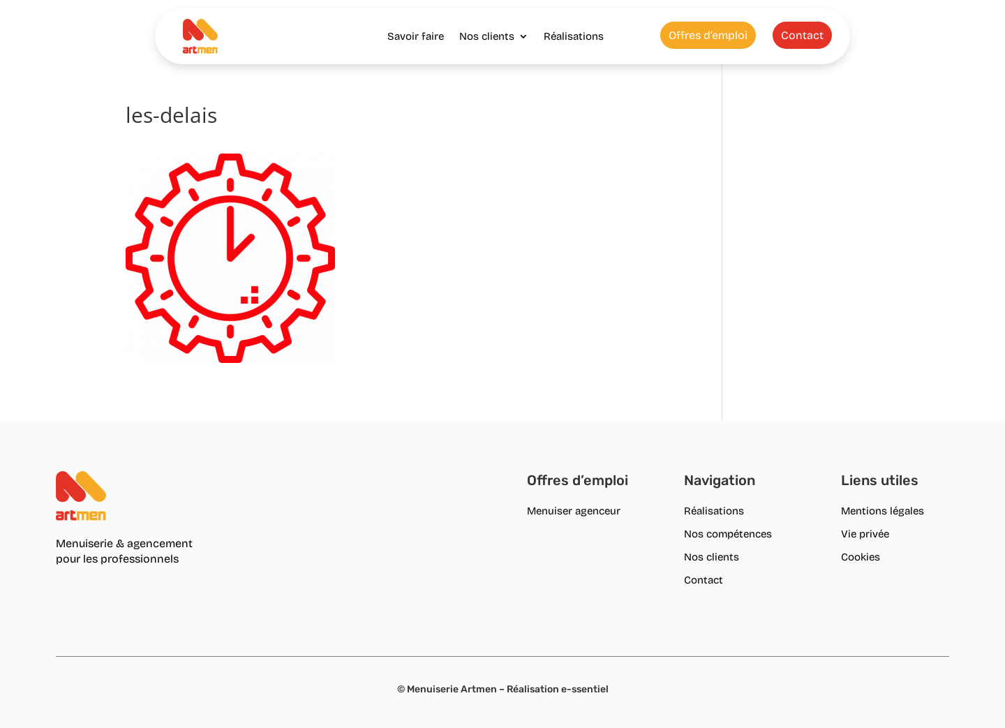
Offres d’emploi (708, 35)
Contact (802, 35)
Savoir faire (415, 36)
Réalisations (574, 36)
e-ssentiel (585, 689)
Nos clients (486, 36)
